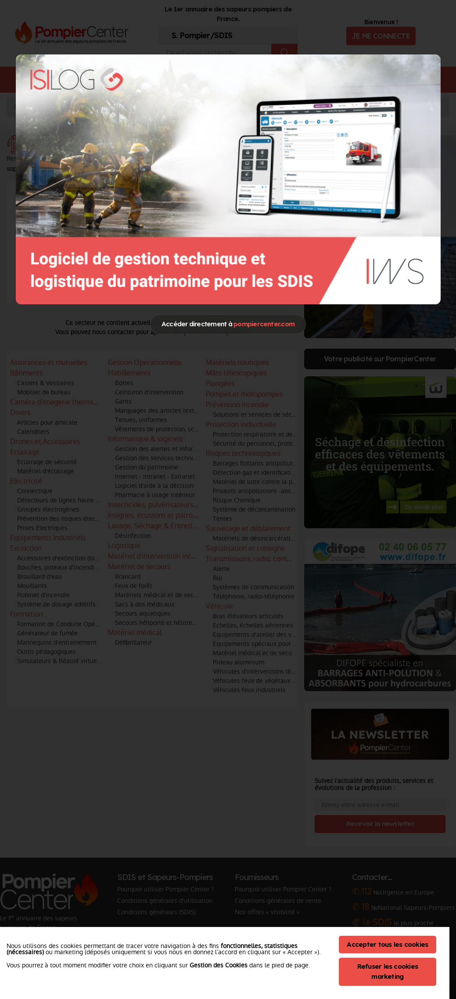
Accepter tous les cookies (387, 944)
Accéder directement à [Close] (228, 324)
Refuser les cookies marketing (387, 971)
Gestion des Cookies (219, 965)
